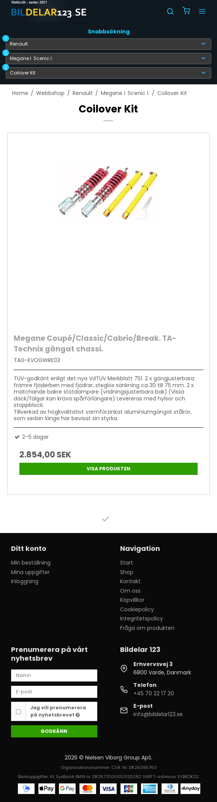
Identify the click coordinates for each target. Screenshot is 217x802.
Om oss (130, 591)
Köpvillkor (132, 600)
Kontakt (130, 581)
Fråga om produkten (147, 628)
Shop (126, 572)
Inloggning (24, 581)
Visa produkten (108, 468)
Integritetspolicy (141, 618)
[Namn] (54, 675)
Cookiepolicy (137, 609)
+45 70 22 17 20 (153, 693)
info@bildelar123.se (158, 714)
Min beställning (31, 562)
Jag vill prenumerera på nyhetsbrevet (58, 711)
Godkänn (54, 731)
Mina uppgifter (30, 572)
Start (126, 562)
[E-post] (54, 691)
